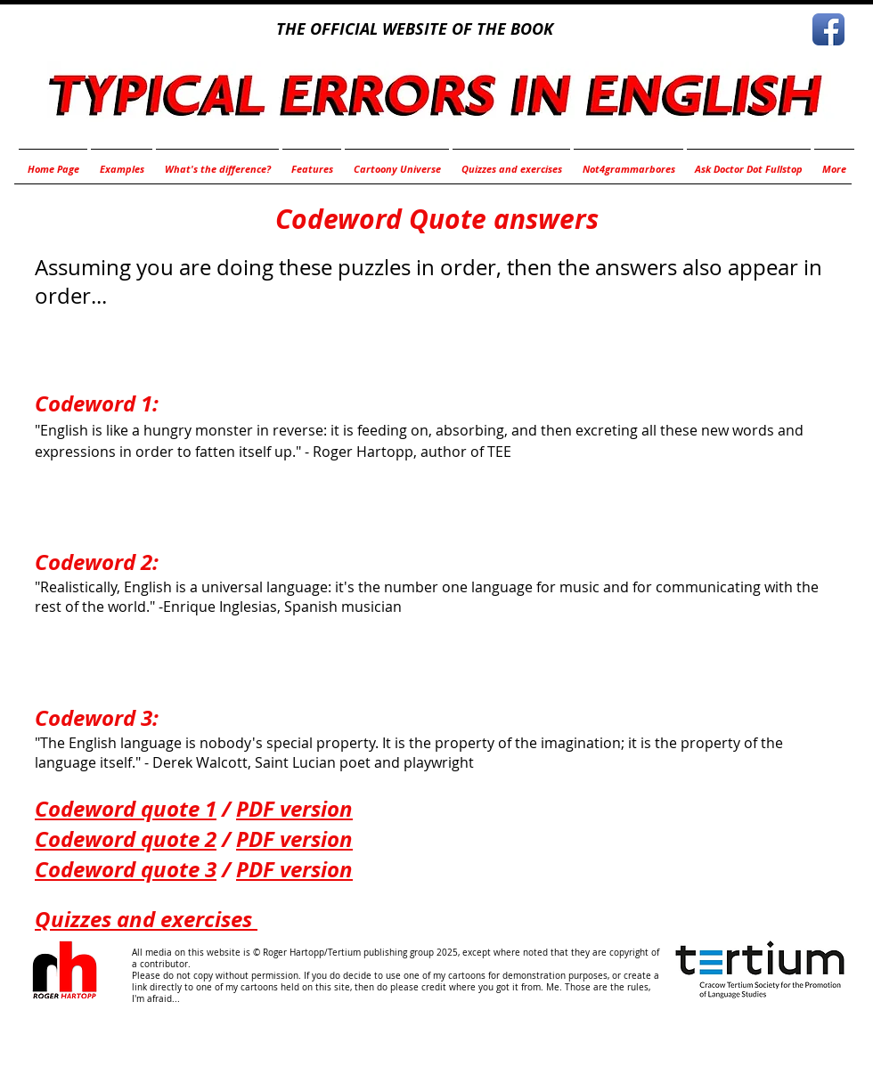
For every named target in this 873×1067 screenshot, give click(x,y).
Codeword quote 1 (125, 809)
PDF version (294, 809)
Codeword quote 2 (125, 839)
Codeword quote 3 (125, 869)
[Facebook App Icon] (828, 29)
